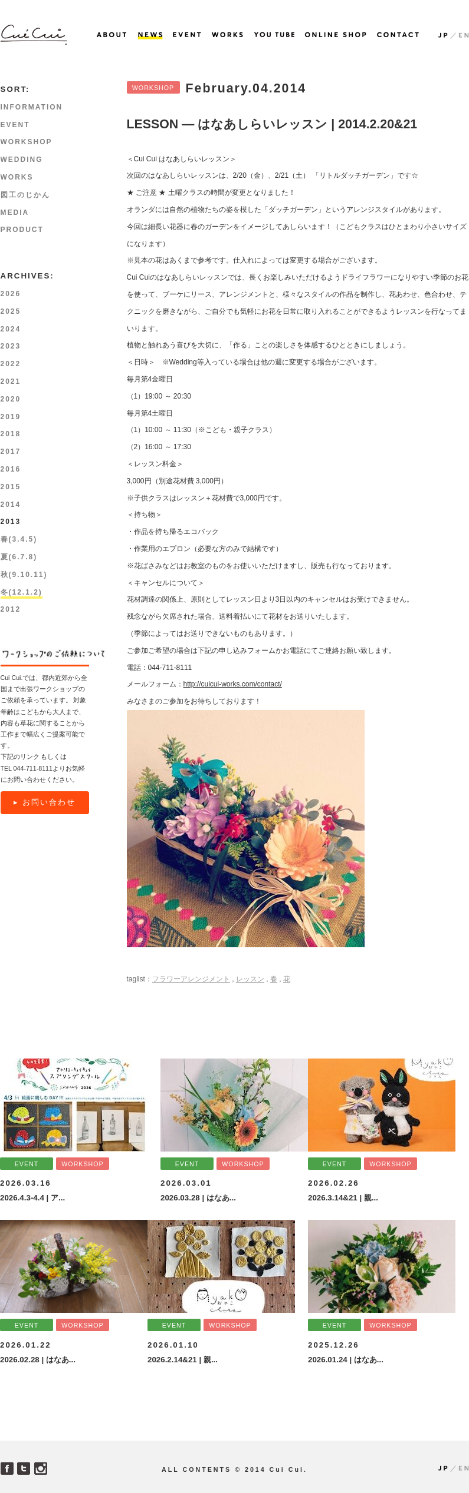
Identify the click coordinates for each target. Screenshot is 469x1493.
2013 (11, 521)
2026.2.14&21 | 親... (182, 1359)
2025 (11, 311)
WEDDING (22, 159)
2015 (11, 487)
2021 (11, 381)
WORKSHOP (153, 87)
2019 (11, 417)
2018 (11, 434)
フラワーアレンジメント (191, 979)
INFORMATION (32, 107)
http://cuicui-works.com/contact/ (232, 684)
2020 (11, 399)
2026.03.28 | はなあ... (198, 1197)
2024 (11, 329)
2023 (11, 346)
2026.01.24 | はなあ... (345, 1359)
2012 (11, 609)
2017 (11, 451)
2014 (11, 504)
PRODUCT (22, 229)
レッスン (250, 979)
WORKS (17, 177)
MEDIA (15, 212)
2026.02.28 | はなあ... (38, 1359)
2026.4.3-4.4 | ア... (32, 1197)
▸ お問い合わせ (45, 802)
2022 (11, 364)
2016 (11, 469)
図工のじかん (25, 195)
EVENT (15, 125)
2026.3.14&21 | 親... (343, 1197)
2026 (11, 294)
